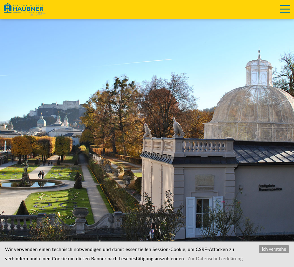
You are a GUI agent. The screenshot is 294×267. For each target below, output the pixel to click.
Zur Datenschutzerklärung (215, 258)
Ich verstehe (274, 249)
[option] (147, 127)
